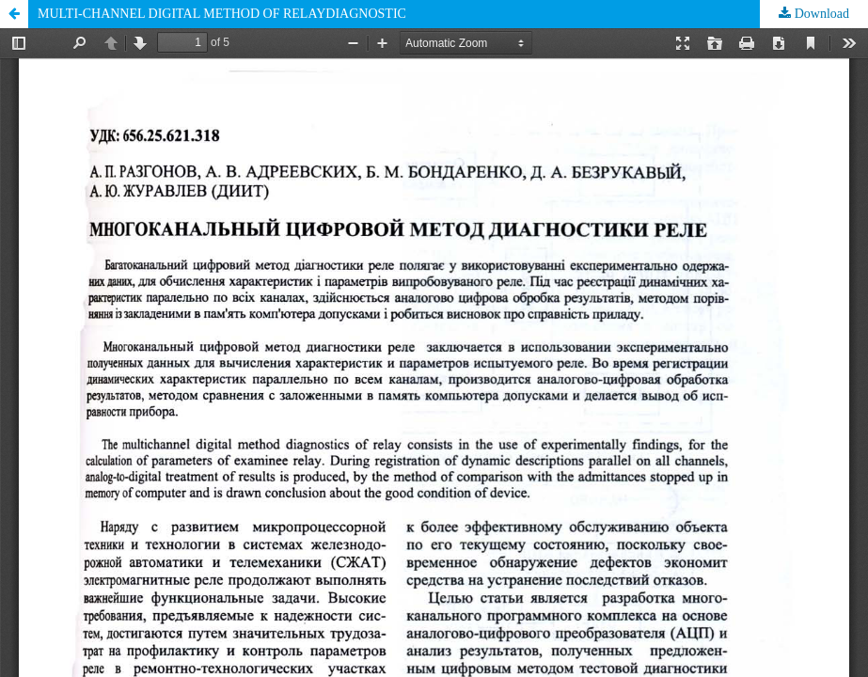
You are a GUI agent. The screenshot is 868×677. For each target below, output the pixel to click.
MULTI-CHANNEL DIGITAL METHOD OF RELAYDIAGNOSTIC (222, 14)
